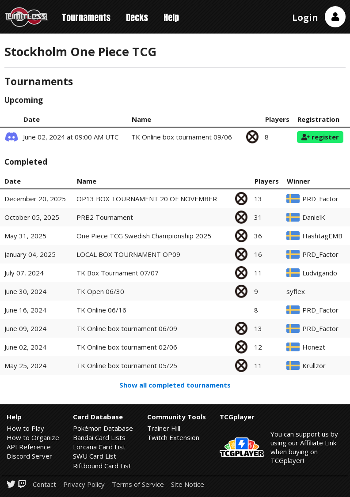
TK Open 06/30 (100, 291)
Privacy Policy (84, 484)
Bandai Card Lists (99, 437)
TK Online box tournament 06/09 (126, 328)
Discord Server (29, 456)
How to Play (25, 428)
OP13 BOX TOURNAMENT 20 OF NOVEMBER (146, 198)
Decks (137, 17)
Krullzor (314, 365)
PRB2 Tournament (104, 217)
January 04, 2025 (30, 254)
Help (171, 17)
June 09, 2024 (25, 328)
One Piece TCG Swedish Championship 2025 (143, 235)
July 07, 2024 (24, 272)
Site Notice (187, 484)
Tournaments (86, 17)
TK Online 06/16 (101, 309)
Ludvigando (319, 273)
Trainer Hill (163, 428)
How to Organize (33, 437)
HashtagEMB (322, 236)
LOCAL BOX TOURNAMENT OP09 (128, 254)
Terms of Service (138, 484)
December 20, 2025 (35, 198)
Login (305, 17)
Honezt (313, 347)
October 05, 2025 (31, 217)
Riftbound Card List (102, 465)
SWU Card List (94, 456)
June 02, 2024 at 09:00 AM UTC (70, 136)
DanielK (313, 217)
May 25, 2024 (25, 365)
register (320, 136)
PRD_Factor (320, 199)
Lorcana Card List (99, 446)
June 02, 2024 (25, 347)
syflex (295, 291)
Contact (44, 484)
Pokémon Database (103, 428)
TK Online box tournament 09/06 (181, 136)
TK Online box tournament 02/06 (126, 347)
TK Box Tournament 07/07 (117, 272)
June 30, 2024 (25, 291)
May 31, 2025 (25, 235)
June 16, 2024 (25, 309)
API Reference (29, 446)
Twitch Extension (173, 437)
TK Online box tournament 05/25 (126, 365)
